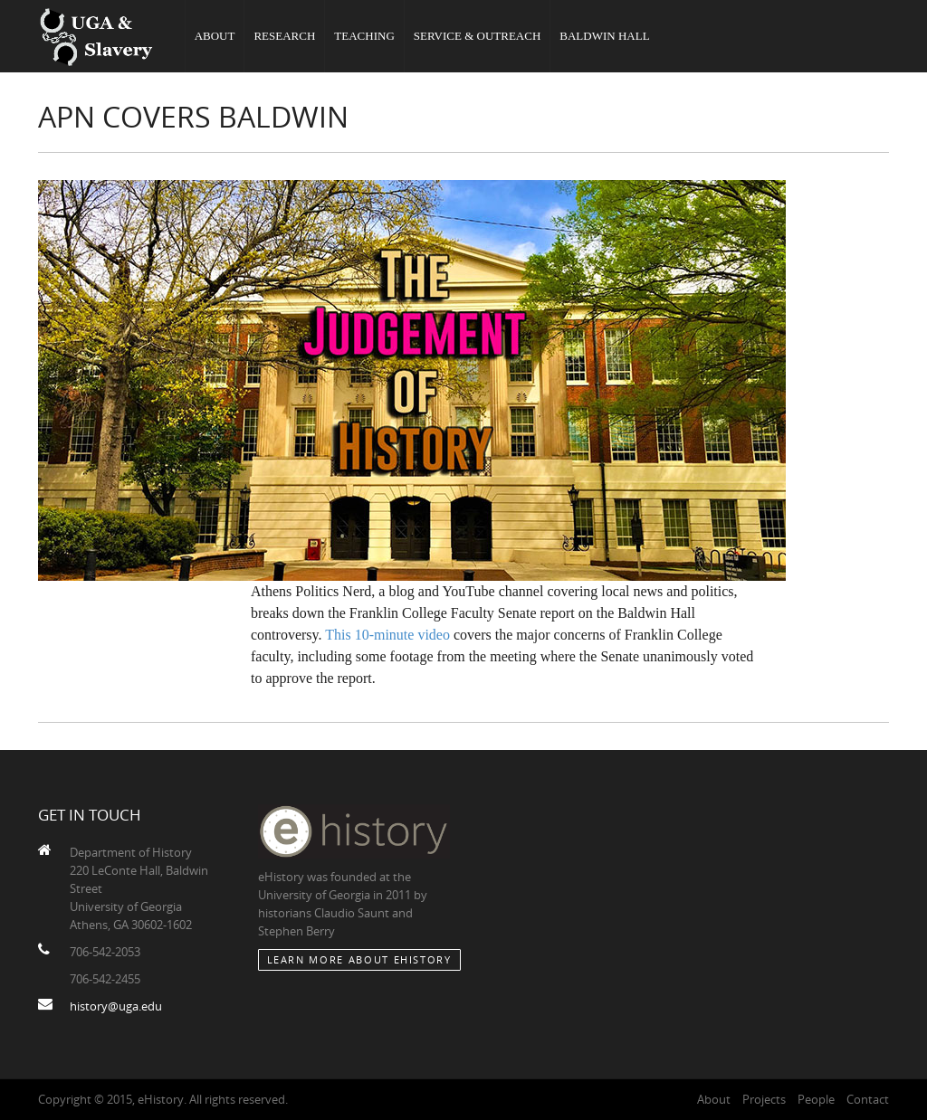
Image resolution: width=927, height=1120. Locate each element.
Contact (867, 1099)
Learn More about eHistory (359, 959)
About (215, 36)
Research (284, 36)
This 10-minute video (387, 634)
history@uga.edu (116, 1006)
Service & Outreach (477, 36)
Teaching (364, 36)
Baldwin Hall (604, 36)
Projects (764, 1099)
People (816, 1099)
